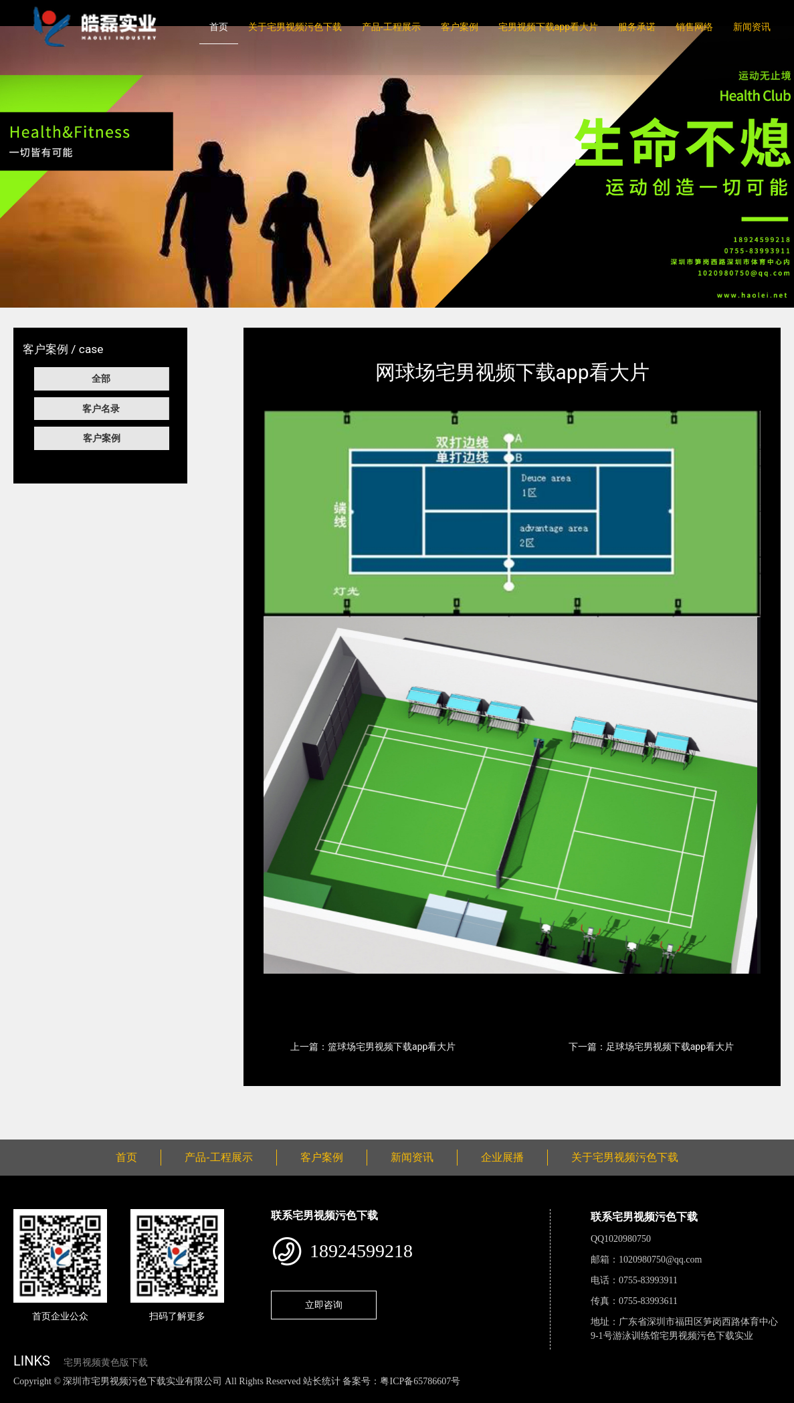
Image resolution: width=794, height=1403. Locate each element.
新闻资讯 (752, 26)
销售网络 (694, 26)
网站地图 (20, 1395)
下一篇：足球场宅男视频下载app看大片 (651, 1046)
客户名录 (101, 408)
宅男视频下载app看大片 (548, 26)
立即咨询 (323, 1304)
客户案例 (459, 26)
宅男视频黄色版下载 (106, 1363)
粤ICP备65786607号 (420, 1381)
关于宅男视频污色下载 (295, 26)
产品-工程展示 (391, 26)
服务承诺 (637, 26)
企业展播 (502, 1157)
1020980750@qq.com (660, 1260)
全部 (101, 378)
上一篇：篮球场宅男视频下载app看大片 (373, 1046)
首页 (218, 26)
